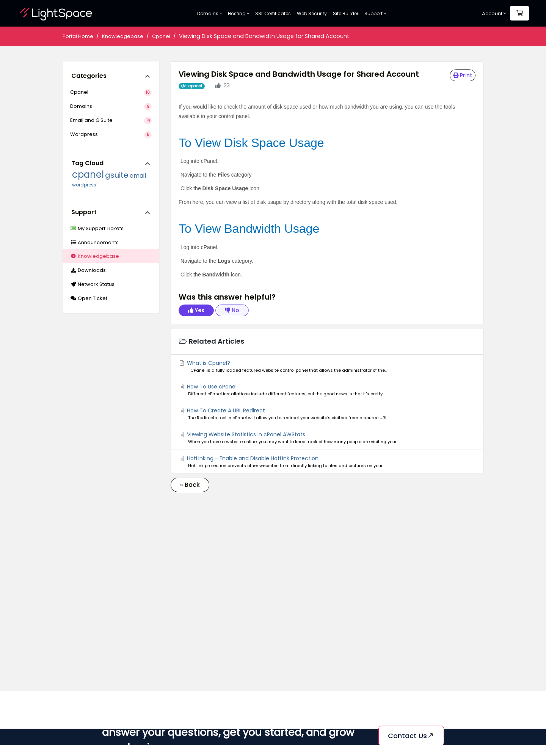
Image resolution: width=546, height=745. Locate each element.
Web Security (312, 13)
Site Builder (345, 13)
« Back (190, 484)
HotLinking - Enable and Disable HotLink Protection (327, 462)
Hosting (238, 13)
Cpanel (161, 36)
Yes (196, 310)
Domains (209, 13)
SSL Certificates (273, 13)
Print (462, 75)
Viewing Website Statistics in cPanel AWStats (327, 438)
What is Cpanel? (327, 366)
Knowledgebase (122, 36)
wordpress (84, 185)
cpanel (88, 174)
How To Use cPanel (327, 390)
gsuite (117, 175)
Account (494, 13)
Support (375, 13)
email (138, 175)
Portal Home (78, 36)
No (232, 310)
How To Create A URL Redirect (327, 414)
